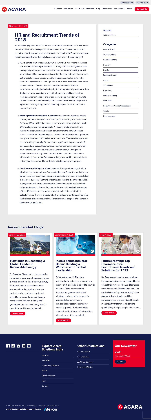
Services (58, 9)
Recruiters (107, 101)
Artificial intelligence (73, 70)
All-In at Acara (108, 49)
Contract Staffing (110, 60)
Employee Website (84, 367)
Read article (18, 313)
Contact (45, 386)
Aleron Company (35, 409)
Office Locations (48, 376)
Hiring (105, 80)
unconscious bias (45, 74)
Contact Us (142, 9)
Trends (106, 111)
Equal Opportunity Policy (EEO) (49, 405)
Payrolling (107, 90)
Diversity (106, 65)
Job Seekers (119, 9)
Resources (107, 9)
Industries (68, 9)
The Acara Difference (84, 9)
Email (118, 352)
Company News (109, 55)
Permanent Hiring (110, 96)
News (44, 381)
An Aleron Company (85, 362)
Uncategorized (109, 116)
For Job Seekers (127, 2)
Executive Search (110, 75)
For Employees (142, 2)
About (129, 9)
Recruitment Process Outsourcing (116, 106)
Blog (98, 9)
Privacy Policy (31, 405)
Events (106, 70)
